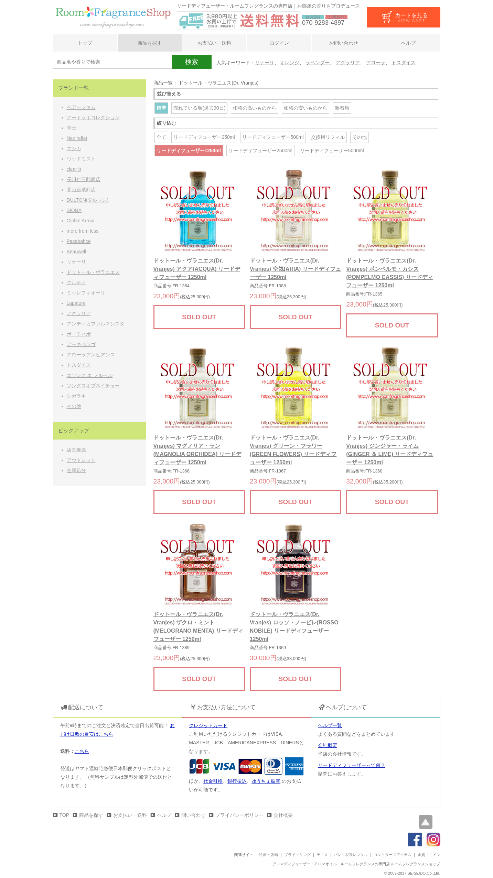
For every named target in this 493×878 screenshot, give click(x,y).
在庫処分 (76, 470)
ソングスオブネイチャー (93, 385)
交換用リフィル (328, 137)
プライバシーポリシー (239, 815)
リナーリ (264, 62)
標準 (161, 108)
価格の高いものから (254, 108)
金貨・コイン (429, 855)
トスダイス (404, 62)
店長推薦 (76, 450)
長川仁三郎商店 (83, 179)
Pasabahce (79, 241)
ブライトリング (297, 855)
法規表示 (336, 17)
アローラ (375, 62)
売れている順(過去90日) (199, 108)
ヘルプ (408, 43)
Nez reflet (77, 138)
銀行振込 (237, 781)
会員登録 (313, 17)
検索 (191, 61)
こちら (82, 751)
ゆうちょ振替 (265, 781)
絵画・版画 (268, 855)
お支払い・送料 (214, 43)
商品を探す (150, 43)
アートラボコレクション (93, 117)
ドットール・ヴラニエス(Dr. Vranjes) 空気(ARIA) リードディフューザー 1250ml (295, 269)
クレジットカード (208, 725)
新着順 (342, 108)
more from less (83, 231)
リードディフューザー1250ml (189, 150)
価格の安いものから (305, 108)
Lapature (76, 303)
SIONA (74, 210)
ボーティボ (79, 334)
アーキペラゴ (81, 344)
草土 (71, 128)
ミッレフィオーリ (86, 293)
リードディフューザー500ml (272, 137)
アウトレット (81, 460)
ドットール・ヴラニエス (93, 272)
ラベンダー (318, 62)
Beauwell (76, 251)
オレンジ (289, 62)
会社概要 (327, 745)
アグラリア (348, 62)
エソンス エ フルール (90, 375)
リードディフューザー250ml (204, 137)
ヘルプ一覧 (330, 725)
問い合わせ (193, 815)
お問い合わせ (343, 43)
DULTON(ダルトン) (88, 200)
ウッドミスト (81, 159)
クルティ (76, 282)
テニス (322, 855)
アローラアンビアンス (91, 354)
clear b (74, 169)
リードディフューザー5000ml (332, 150)
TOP (64, 815)
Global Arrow (80, 220)
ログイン (279, 43)
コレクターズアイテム (392, 855)
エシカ (74, 148)
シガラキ (76, 396)
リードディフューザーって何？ (351, 765)
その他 (359, 137)
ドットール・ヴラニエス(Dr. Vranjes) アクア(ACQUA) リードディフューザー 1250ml (196, 269)
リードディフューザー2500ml (260, 150)
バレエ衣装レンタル (351, 855)
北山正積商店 (81, 189)
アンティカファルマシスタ (96, 323)
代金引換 (213, 781)
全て (161, 137)
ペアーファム (81, 107)
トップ (85, 43)
